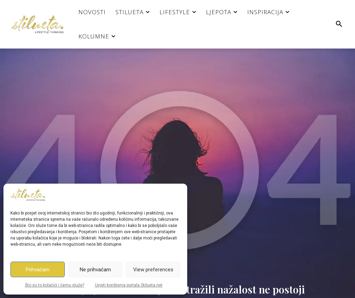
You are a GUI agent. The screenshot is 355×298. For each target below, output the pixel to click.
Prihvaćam (38, 269)
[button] (339, 24)
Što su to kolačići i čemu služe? (54, 285)
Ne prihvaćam (95, 269)
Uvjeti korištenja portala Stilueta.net (129, 285)
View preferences (153, 269)
